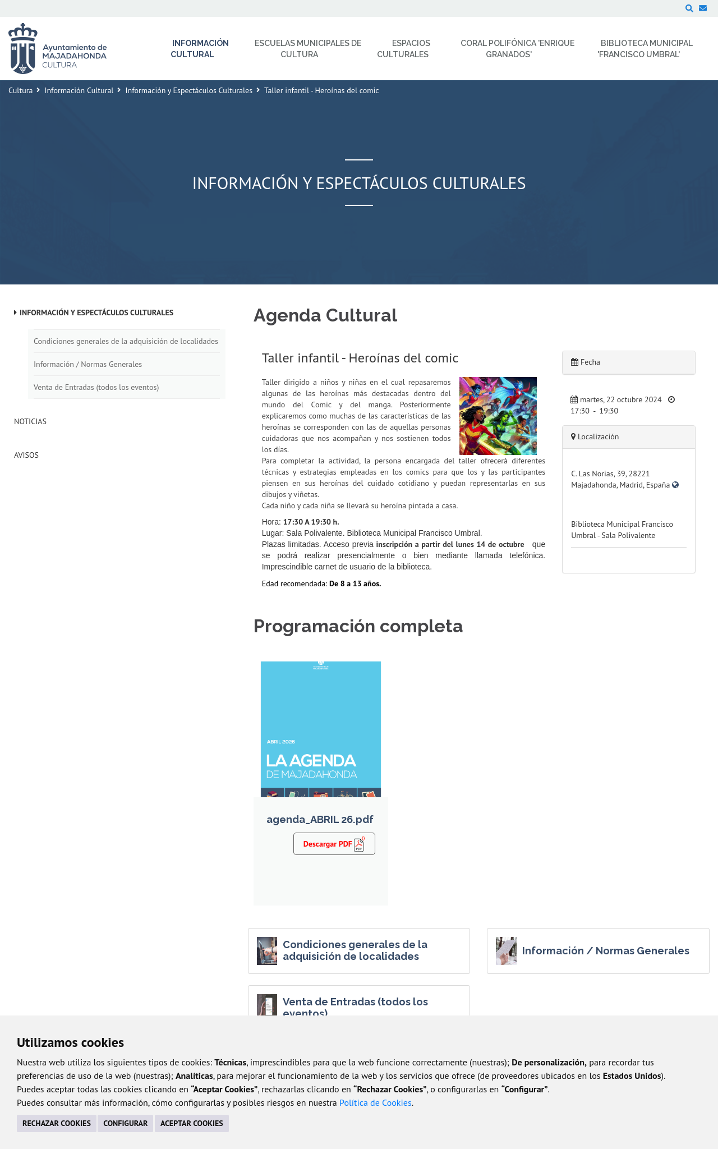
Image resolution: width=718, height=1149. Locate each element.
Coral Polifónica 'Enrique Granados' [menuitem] (517, 49)
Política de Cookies (375, 1102)
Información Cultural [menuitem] (200, 49)
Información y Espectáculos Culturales (188, 90)
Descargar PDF (334, 844)
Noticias (30, 421)
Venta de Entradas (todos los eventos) (96, 387)
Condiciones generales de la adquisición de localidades (126, 341)
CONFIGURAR (125, 1123)
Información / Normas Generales (88, 364)
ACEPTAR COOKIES (191, 1123)
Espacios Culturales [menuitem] (403, 49)
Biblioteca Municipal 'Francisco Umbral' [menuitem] (645, 49)
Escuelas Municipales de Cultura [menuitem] (308, 49)
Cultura (20, 90)
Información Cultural (78, 90)
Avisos (26, 455)
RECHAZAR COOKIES (56, 1123)
